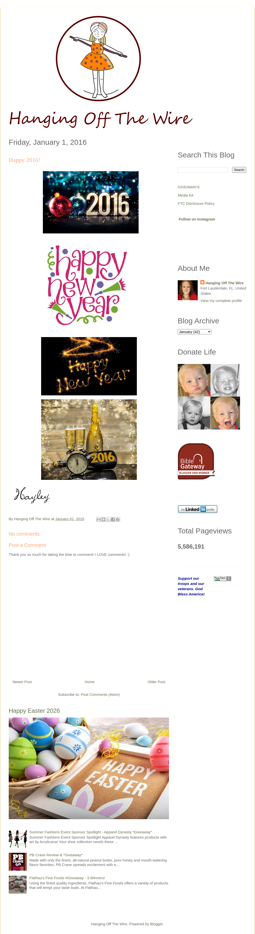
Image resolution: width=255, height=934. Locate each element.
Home (90, 682)
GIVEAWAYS (189, 187)
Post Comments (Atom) (100, 694)
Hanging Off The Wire (224, 283)
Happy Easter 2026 (34, 710)
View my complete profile (221, 300)
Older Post (156, 682)
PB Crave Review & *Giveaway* (56, 855)
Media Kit (185, 195)
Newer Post (22, 682)
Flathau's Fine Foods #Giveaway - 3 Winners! (67, 878)
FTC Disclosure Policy (196, 203)
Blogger (156, 924)
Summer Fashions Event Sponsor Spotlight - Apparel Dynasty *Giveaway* (90, 832)
